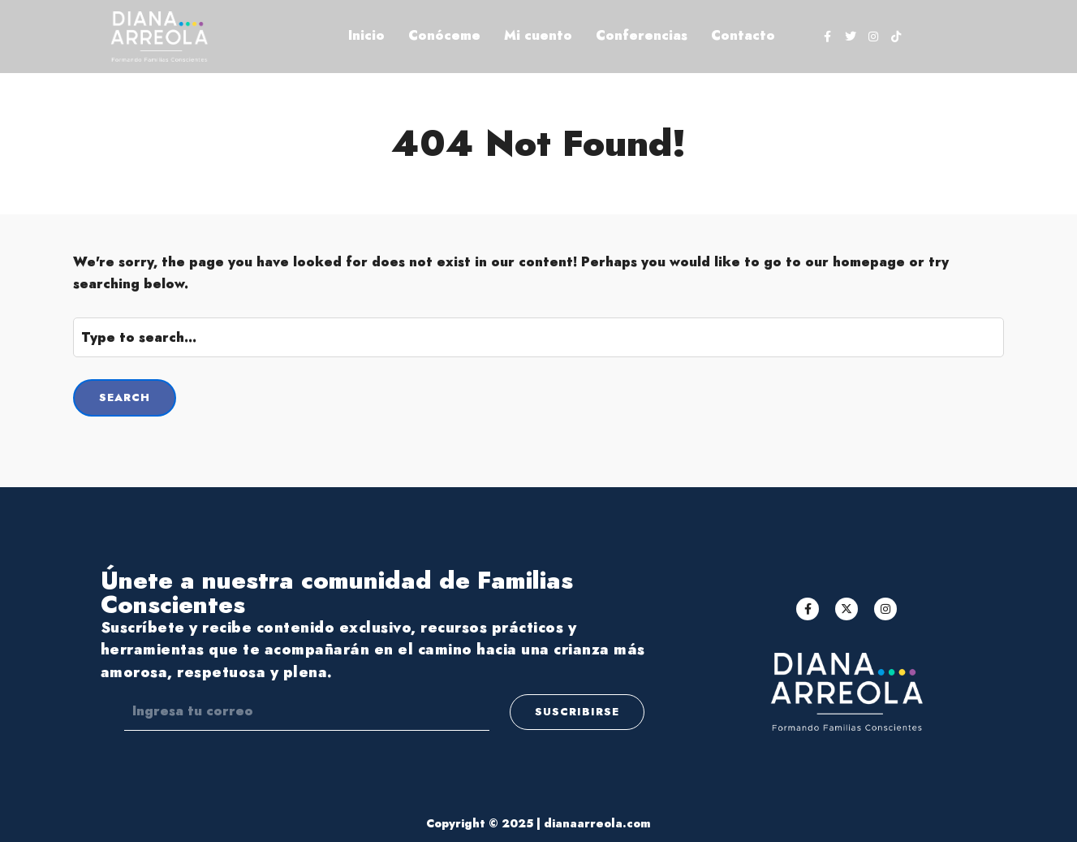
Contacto (743, 35)
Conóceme (444, 35)
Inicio (366, 35)
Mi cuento (538, 35)
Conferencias (641, 35)
